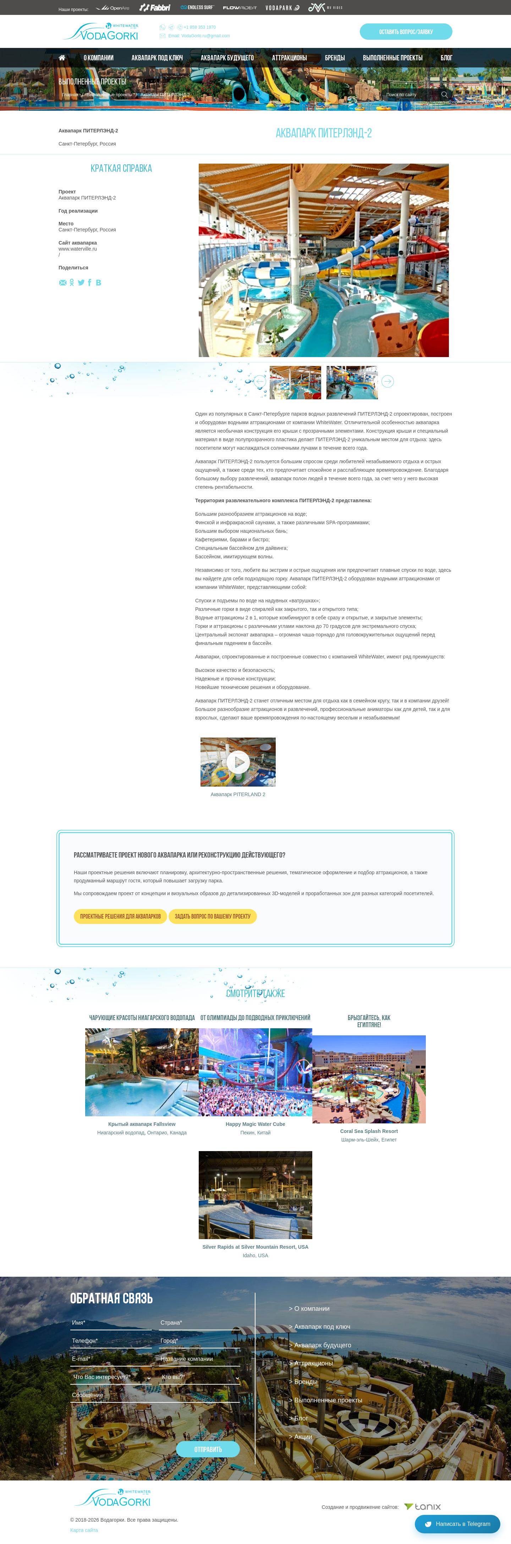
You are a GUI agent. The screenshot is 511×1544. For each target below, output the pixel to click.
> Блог (298, 1418)
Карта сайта (84, 1530)
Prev (259, 379)
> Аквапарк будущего (320, 1345)
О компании (99, 58)
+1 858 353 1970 (192, 27)
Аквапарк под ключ (157, 58)
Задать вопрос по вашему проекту (213, 916)
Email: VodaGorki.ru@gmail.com (199, 35)
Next (386, 379)
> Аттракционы (311, 1363)
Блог (446, 58)
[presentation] (124, 1427)
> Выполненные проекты (325, 1400)
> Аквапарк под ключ (319, 1326)
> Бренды (303, 1381)
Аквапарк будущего (227, 58)
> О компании (309, 1308)
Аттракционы (289, 58)
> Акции (300, 1436)
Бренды (335, 58)
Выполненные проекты (393, 58)
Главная (70, 94)
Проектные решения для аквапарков (120, 916)
